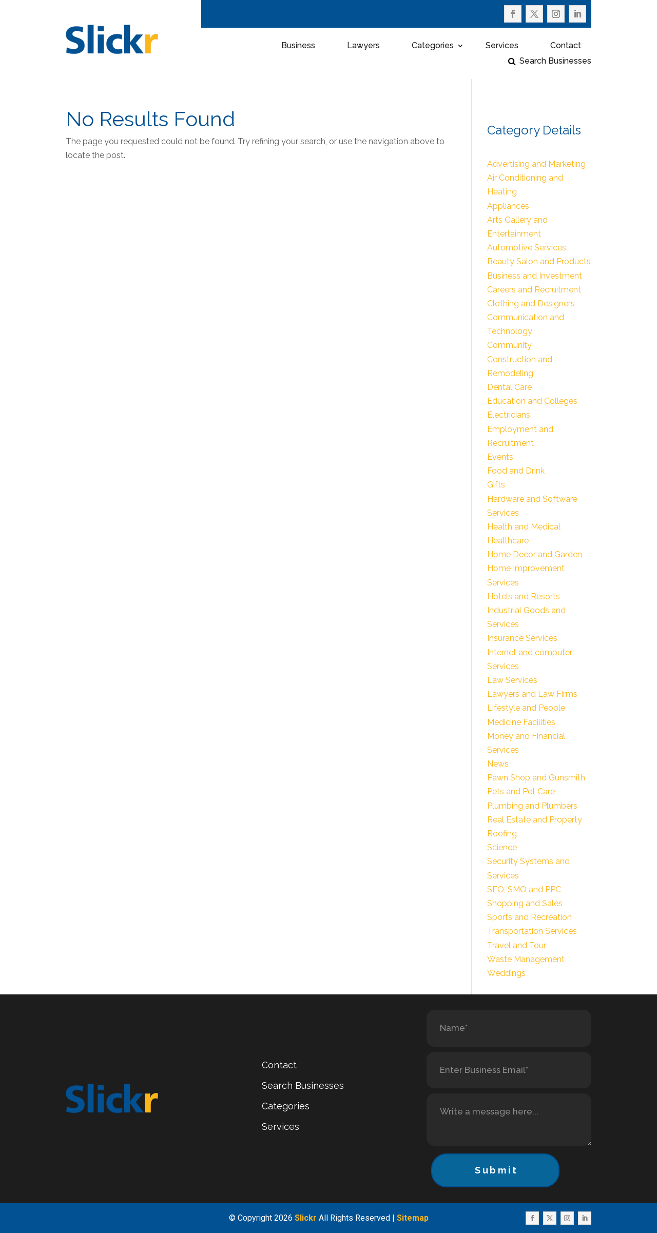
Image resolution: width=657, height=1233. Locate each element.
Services (502, 46)
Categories (433, 46)
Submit (496, 1170)
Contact (565, 46)
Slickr (306, 1218)
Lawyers (363, 46)
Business (298, 46)
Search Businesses (555, 61)
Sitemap (413, 1218)
